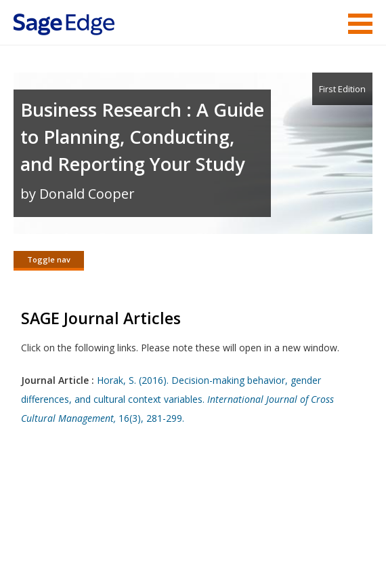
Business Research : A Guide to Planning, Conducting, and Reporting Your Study (142, 136)
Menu (360, 24)
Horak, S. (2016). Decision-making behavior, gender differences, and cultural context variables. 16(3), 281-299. (177, 399)
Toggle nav (48, 259)
